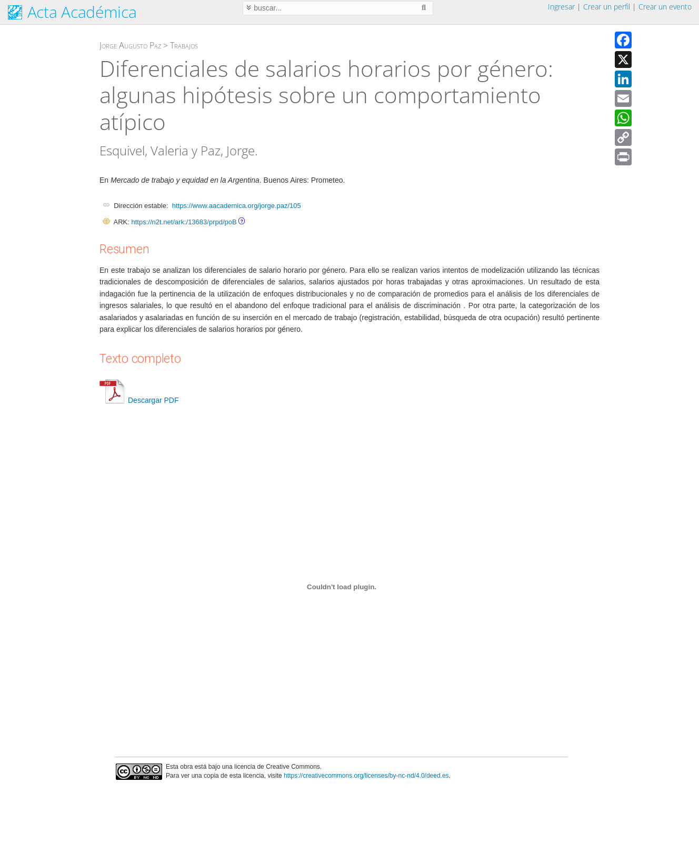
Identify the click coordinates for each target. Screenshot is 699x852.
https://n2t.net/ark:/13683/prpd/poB (183, 222)
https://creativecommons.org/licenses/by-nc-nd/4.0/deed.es (366, 775)
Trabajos (184, 45)
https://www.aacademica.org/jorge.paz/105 (236, 206)
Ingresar (561, 7)
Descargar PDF (138, 400)
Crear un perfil (606, 7)
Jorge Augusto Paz (130, 45)
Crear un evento (665, 7)
